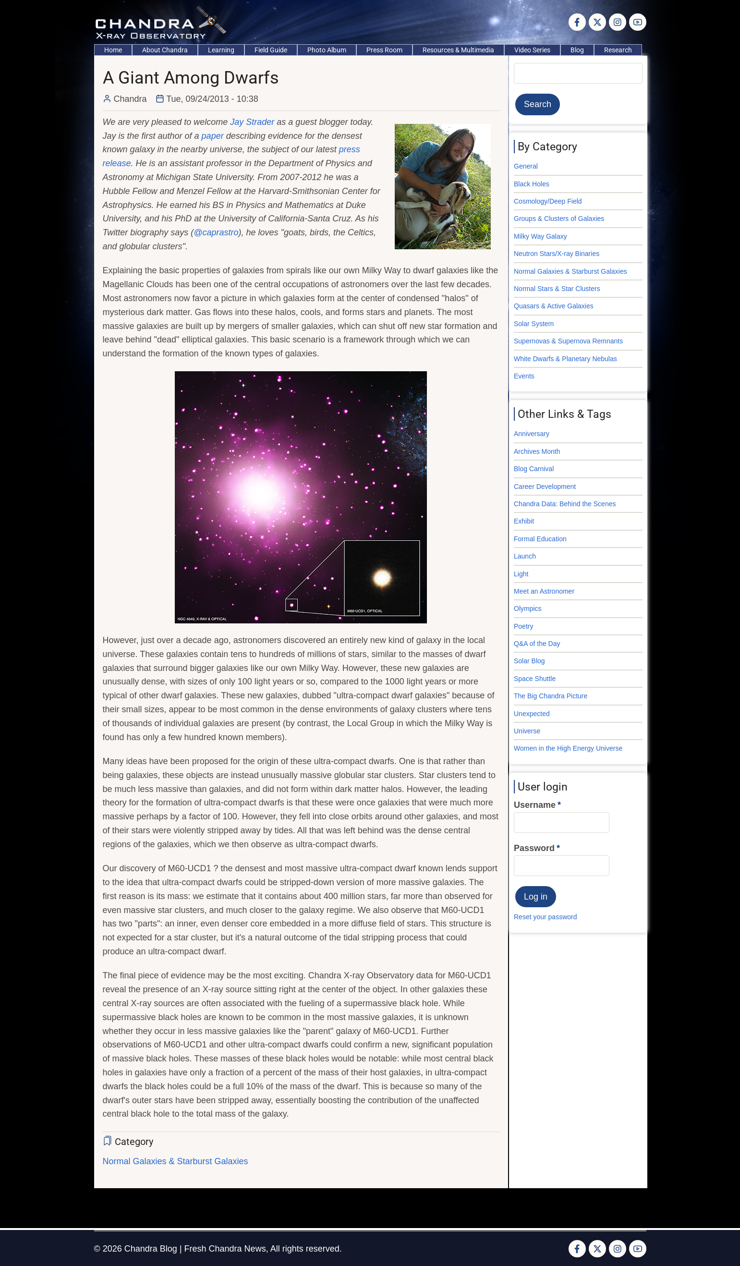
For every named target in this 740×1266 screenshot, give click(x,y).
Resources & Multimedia (458, 50)
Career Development (545, 486)
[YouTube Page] (637, 22)
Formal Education (540, 539)
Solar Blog (529, 661)
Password (534, 848)
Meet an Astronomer (544, 591)
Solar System (534, 324)
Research (618, 50)
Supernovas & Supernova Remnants (568, 341)
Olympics (528, 608)
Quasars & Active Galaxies (554, 306)
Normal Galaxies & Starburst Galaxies (175, 1161)
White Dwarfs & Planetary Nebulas (565, 359)
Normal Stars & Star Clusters (557, 288)
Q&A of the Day (537, 643)
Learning (221, 50)
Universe (527, 731)
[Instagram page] (617, 22)
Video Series (532, 50)
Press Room (384, 50)
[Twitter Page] (597, 22)
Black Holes (531, 184)
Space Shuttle (535, 678)
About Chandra (165, 50)
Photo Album (326, 50)
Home (113, 50)
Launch (525, 556)
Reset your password (545, 917)
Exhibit (524, 521)
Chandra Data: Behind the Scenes (565, 504)
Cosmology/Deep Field (548, 201)
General (526, 166)
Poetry (523, 626)
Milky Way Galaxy (540, 236)
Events (524, 376)
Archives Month (537, 451)
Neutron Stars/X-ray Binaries (556, 253)
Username (535, 805)
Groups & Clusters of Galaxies (559, 218)
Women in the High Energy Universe (568, 748)
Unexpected (532, 714)
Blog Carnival (534, 469)
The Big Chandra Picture (550, 696)
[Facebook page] (577, 22)
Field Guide (271, 50)
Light (521, 574)
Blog (577, 50)
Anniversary (531, 434)
